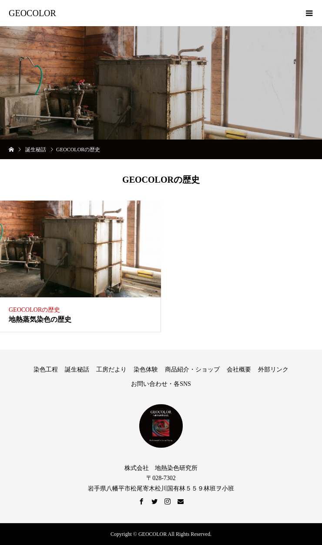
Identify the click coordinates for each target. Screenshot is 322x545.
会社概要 (239, 369)
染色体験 (146, 369)
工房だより (111, 369)
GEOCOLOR (32, 13)
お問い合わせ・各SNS (161, 384)
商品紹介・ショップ (192, 369)
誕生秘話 (77, 369)
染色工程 (46, 369)
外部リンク (273, 369)
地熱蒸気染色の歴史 (40, 319)
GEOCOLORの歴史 (34, 310)
